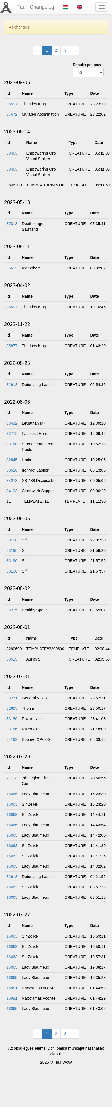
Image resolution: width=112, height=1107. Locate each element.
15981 (11, 988)
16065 (11, 794)
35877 (11, 346)
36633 (11, 268)
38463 (11, 153)
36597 (11, 104)
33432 (11, 423)
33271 (11, 698)
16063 (11, 804)
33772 (11, 433)
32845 (11, 460)
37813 (11, 223)
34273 (11, 480)
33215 (11, 610)
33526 (11, 470)
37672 (11, 114)
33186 (11, 718)
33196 (11, 540)
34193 (11, 491)
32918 (11, 384)
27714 (11, 778)
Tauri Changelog (35, 7)
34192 (11, 739)
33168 (11, 444)
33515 (11, 659)
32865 (11, 708)
